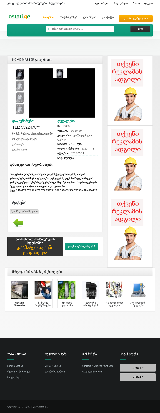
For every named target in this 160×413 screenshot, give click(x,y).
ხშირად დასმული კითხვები (97, 366)
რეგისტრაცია (119, 3)
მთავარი (48, 17)
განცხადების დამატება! (81, 246)
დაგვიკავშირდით (92, 371)
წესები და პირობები (18, 371)
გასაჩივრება (19, 149)
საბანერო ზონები (55, 371)
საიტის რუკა (14, 377)
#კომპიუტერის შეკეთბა (24, 211)
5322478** (26, 127)
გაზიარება (18, 144)
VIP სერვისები (53, 366)
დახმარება (89, 17)
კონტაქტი (108, 17)
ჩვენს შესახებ (15, 366)
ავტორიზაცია (100, 3)
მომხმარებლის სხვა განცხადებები (32, 133)
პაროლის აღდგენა (142, 3)
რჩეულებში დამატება (24, 139)
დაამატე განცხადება (136, 18)
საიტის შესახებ (68, 17)
